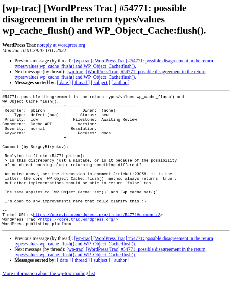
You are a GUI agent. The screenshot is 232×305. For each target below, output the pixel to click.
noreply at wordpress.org (61, 45)
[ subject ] (100, 82)
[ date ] (64, 82)
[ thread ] (81, 82)
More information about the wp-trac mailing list (48, 299)
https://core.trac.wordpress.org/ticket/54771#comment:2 (96, 239)
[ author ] (120, 82)
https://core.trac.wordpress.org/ (78, 244)
